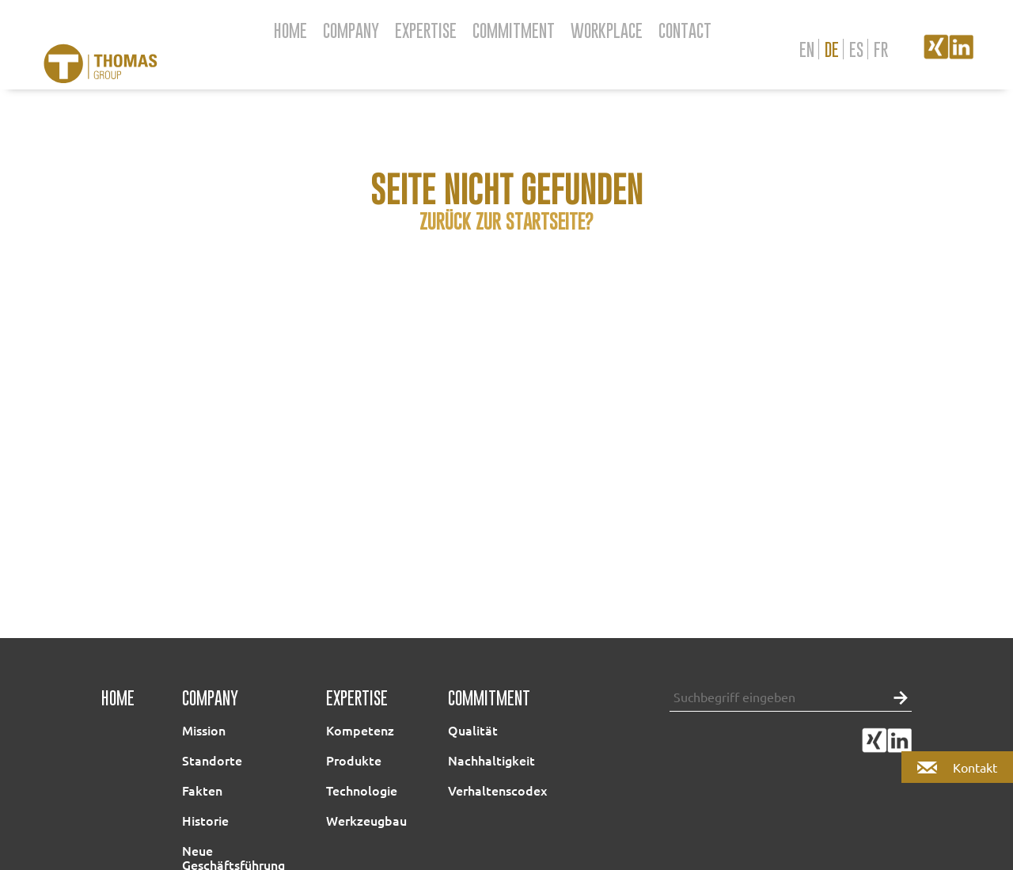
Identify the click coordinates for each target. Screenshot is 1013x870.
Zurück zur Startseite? (506, 221)
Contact (684, 30)
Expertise (426, 30)
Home (290, 30)
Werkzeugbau (366, 820)
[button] (897, 696)
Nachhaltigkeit (491, 760)
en (806, 49)
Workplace (607, 30)
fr (881, 49)
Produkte (353, 760)
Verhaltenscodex (497, 790)
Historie (205, 820)
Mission (204, 730)
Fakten (202, 790)
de (832, 49)
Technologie (361, 790)
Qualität (473, 730)
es (856, 49)
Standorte (212, 760)
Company (351, 30)
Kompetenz (360, 730)
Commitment (513, 30)
